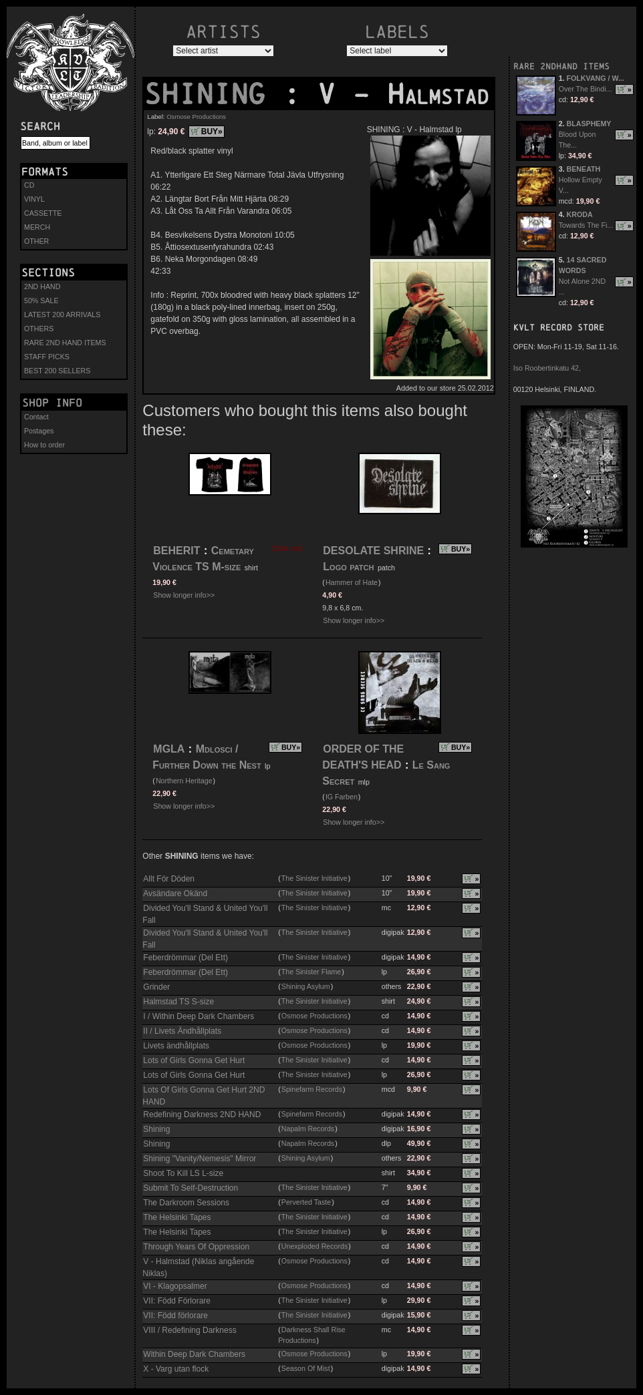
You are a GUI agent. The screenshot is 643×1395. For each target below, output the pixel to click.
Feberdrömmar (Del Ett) (185, 957)
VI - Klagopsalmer (175, 1286)
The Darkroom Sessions (186, 1202)
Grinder (156, 987)
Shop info (52, 403)
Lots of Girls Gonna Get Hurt (194, 1060)
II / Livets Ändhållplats (182, 1031)
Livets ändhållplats (176, 1045)
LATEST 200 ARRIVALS (62, 315)
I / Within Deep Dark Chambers (198, 1016)
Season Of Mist (305, 1368)
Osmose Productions (196, 116)
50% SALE (41, 300)
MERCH (37, 227)
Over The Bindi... (585, 89)
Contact (36, 417)
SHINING (213, 94)
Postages (38, 431)
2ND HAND (42, 286)
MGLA (168, 749)
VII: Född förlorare (175, 1315)
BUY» (212, 131)
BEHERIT (176, 550)
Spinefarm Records (311, 1089)
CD (29, 185)
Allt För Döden (169, 878)
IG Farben (342, 797)
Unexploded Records (314, 1246)
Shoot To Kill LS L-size (183, 1173)
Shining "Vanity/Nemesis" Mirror (199, 1158)
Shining (156, 1129)
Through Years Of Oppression (196, 1246)
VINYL (34, 199)
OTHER (36, 241)
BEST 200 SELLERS (57, 371)
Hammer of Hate (352, 582)
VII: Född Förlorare (177, 1301)
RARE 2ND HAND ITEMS (65, 343)
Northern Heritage (184, 781)
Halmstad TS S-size (178, 1001)
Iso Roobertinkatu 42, (547, 368)
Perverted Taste (306, 1202)
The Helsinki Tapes (177, 1217)
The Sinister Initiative (314, 878)
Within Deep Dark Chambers (194, 1354)
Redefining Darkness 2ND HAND (202, 1114)
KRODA (580, 214)
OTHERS (38, 329)
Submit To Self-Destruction (190, 1188)
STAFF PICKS (47, 357)
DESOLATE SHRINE (373, 550)
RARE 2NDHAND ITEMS (561, 66)
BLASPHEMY (589, 124)
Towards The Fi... (586, 225)
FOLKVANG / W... (595, 78)
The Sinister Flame (311, 972)
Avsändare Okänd (175, 893)
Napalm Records (307, 1129)
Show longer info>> (184, 595)
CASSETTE (42, 213)
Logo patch (348, 566)
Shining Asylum (305, 986)
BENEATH (584, 169)
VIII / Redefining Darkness (189, 1330)
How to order (44, 445)
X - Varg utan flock (176, 1369)
